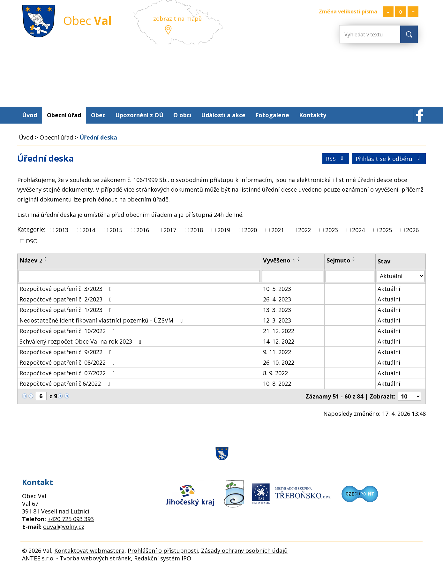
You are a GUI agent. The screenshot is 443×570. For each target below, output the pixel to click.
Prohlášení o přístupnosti (163, 550)
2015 (115, 230)
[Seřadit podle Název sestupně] (45, 260)
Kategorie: (31, 229)
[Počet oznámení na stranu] (409, 396)
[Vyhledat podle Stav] (400, 276)
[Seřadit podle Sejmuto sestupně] (353, 260)
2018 (196, 230)
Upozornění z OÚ (139, 115)
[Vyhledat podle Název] (139, 276)
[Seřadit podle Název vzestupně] (45, 257)
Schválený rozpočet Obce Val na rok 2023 (81, 341)
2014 (88, 230)
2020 (250, 230)
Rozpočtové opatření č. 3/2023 (66, 289)
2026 (412, 230)
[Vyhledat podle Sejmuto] (350, 276)
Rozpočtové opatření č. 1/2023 (66, 310)
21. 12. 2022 (278, 331)
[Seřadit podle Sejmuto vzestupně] (353, 257)
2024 (358, 230)
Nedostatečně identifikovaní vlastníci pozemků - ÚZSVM (102, 320)
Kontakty (312, 115)
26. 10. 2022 (278, 362)
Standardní (400, 11)
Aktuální (389, 289)
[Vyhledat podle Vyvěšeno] (292, 276)
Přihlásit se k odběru (389, 159)
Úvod (29, 115)
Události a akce (223, 115)
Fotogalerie (272, 115)
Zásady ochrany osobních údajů (244, 550)
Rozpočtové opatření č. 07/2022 (68, 373)
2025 (385, 230)
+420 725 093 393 (71, 519)
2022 (304, 230)
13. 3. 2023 (277, 310)
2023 (331, 230)
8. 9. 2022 (275, 373)
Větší (413, 11)
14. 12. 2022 (278, 341)
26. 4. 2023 (277, 299)
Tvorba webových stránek (95, 558)
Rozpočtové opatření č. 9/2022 (66, 352)
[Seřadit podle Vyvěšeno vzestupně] (298, 257)
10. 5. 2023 (277, 289)
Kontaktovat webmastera (89, 550)
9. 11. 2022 (277, 352)
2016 (142, 230)
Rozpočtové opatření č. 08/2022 (68, 362)
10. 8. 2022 (277, 383)
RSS (336, 159)
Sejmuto (338, 260)
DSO (32, 241)
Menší (388, 11)
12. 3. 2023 (277, 320)
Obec (98, 115)
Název (30, 260)
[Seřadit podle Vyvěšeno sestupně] (298, 260)
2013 (62, 230)
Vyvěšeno (279, 260)
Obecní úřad (64, 115)
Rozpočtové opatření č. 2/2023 (66, 299)
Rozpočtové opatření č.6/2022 (66, 383)
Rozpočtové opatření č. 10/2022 (68, 331)
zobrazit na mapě (177, 18)
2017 (169, 230)
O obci (182, 115)
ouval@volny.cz (63, 526)
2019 (223, 230)
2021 (277, 230)
